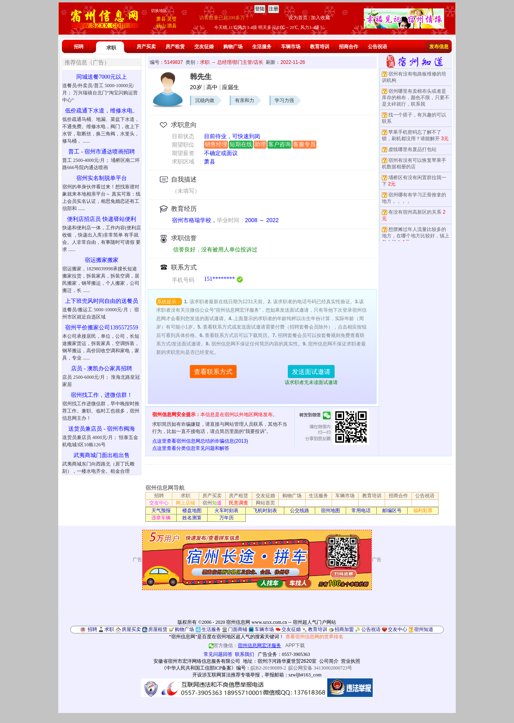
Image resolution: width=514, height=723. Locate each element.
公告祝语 (377, 46)
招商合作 (348, 46)
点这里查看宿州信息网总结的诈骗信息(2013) (200, 441)
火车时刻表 (226, 510)
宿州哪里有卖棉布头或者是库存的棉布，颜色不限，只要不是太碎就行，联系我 (415, 97)
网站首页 (265, 503)
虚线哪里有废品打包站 (412, 149)
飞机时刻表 (265, 510)
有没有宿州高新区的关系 (414, 212)
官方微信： (245, 645)
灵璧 (172, 19)
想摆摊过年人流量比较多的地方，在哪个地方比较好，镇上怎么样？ (415, 236)
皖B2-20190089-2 (268, 668)
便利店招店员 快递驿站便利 (101, 219)
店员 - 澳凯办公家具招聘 (101, 369)
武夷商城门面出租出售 (101, 455)
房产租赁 (175, 46)
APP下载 (295, 645)
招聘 (79, 46)
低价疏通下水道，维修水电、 (101, 111)
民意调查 (238, 503)
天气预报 (161, 510)
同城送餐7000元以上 (101, 77)
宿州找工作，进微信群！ (102, 395)
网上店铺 (185, 503)
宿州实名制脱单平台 (101, 178)
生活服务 (261, 46)
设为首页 (298, 17)
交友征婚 (204, 46)
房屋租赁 (157, 629)
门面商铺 (237, 629)
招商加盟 (344, 629)
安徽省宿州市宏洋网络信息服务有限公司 (196, 661)
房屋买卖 (131, 629)
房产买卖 (146, 46)
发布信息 (439, 46)
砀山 (161, 26)
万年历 (226, 518)
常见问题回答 (218, 654)
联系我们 (244, 654)
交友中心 (159, 503)
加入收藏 (320, 17)
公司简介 (329, 661)
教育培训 (319, 46)
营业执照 (350, 661)
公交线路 (299, 510)
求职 (111, 48)
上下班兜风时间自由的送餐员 (101, 301)
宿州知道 (423, 629)
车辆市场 (290, 46)
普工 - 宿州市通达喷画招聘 (101, 152)
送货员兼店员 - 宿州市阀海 (101, 429)
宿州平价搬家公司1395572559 (101, 328)
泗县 (172, 26)
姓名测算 (192, 518)
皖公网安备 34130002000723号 (320, 668)
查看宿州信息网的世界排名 (314, 636)
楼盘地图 (192, 510)
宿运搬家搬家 (101, 260)
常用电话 (361, 510)
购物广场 (233, 46)
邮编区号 (392, 510)
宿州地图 (330, 510)
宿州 (212, 503)
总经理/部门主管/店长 (240, 62)
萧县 (161, 19)
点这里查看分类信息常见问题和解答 (190, 448)
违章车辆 (161, 518)
